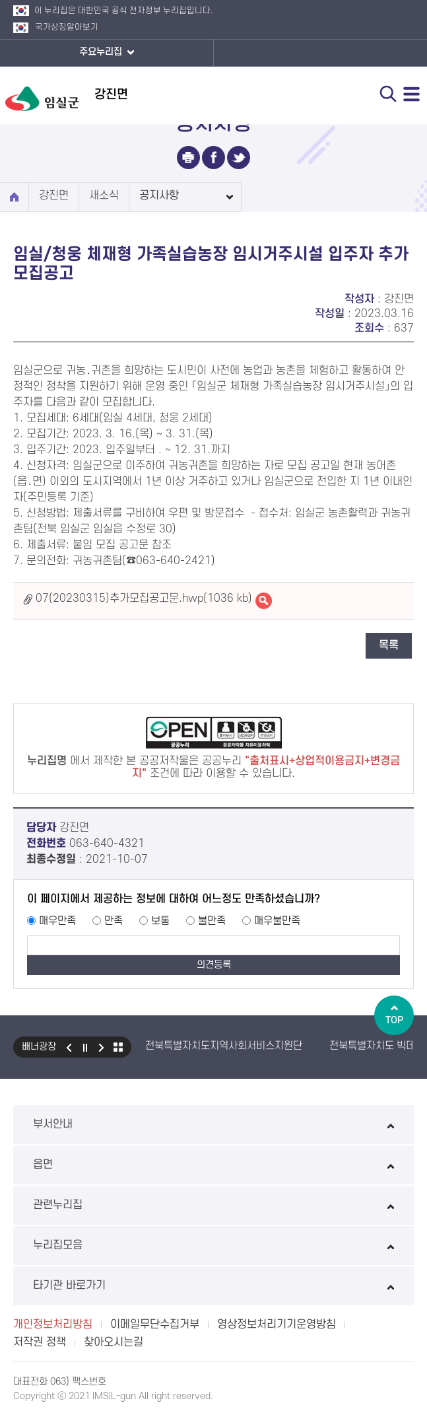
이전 (68, 1047)
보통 (160, 921)
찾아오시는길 (113, 1342)
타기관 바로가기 (213, 1285)
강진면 (54, 195)
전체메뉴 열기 (412, 93)
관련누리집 (213, 1205)
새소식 (104, 195)
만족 (113, 921)
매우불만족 (277, 921)
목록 (389, 645)
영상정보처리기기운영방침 (276, 1324)
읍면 (213, 1165)
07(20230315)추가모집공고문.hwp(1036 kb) (144, 598)
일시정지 (85, 1047)
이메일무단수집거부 (154, 1324)
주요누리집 (106, 52)
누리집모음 (213, 1245)
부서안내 (213, 1124)
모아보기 (118, 1047)
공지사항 (159, 195)
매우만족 (57, 921)
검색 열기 (388, 93)
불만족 (212, 921)
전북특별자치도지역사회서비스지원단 (223, 1046)
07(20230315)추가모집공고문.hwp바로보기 (263, 601)
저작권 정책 (39, 1342)
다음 (101, 1047)
